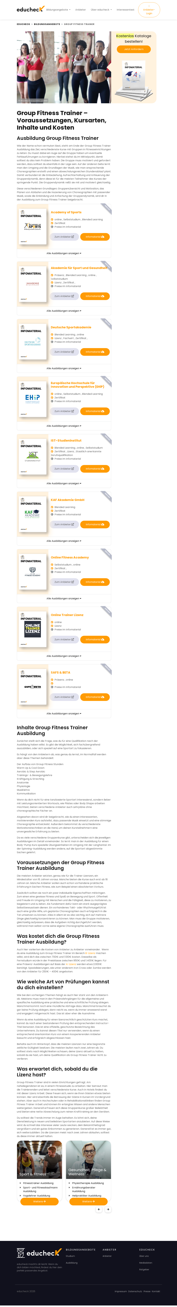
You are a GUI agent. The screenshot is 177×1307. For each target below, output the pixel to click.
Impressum (121, 1292)
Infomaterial (95, 238)
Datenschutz (135, 1292)
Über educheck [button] (100, 10)
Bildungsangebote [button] (57, 10)
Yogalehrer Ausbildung (36, 1197)
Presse (147, 1292)
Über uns (144, 1257)
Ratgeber (144, 1271)
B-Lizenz (90, 954)
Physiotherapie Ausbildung (88, 1184)
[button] (99, 1211)
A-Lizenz (70, 965)
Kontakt (156, 1292)
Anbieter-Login (149, 11)
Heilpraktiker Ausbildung (86, 1197)
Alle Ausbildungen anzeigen (64, 255)
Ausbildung (71, 1264)
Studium (70, 1257)
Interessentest (125, 10)
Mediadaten (145, 1264)
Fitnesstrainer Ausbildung (38, 1184)
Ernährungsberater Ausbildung (83, 1191)
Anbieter (80, 10)
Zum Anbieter (64, 238)
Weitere (39, 1203)
